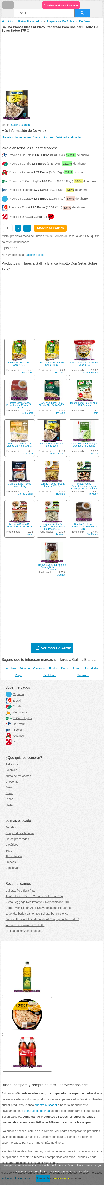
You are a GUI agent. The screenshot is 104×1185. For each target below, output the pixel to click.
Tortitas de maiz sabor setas (23, 930)
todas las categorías (37, 1110)
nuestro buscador (46, 1105)
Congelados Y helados (20, 833)
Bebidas (11, 827)
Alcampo (15, 735)
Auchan (94, 453)
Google (76, 137)
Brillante (24, 668)
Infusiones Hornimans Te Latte (25, 925)
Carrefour (28, 453)
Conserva (12, 867)
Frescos (11, 862)
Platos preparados (17, 839)
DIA (12, 741)
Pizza (9, 804)
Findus (53, 668)
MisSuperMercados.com (61, 5)
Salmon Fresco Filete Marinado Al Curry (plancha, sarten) (42, 919)
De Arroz (84, 21)
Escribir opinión (35, 254)
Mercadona (16, 712)
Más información (62, 1178)
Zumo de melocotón (18, 776)
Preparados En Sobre (60, 21)
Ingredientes (23, 137)
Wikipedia (62, 137)
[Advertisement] (52, 61)
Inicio (7, 21)
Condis (14, 706)
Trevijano (60, 494)
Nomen (76, 668)
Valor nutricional (43, 137)
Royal (18, 675)
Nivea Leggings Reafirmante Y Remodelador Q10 (37, 902)
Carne (9, 793)
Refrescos (12, 764)
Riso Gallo (27, 372)
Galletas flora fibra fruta (20, 890)
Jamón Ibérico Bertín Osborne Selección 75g (34, 896)
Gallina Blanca (20, 124)
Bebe (9, 850)
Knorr (95, 413)
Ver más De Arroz (56, 648)
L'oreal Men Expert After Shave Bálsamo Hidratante (39, 907)
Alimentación (14, 856)
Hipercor (15, 729)
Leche (9, 799)
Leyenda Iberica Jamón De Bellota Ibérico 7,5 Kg (37, 913)
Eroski (13, 700)
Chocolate (12, 781)
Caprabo (15, 694)
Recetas (7, 137)
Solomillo (11, 770)
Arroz (9, 787)
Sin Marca (27, 413)
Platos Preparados (30, 21)
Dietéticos (12, 844)
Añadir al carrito (50, 228)
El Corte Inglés (19, 718)
